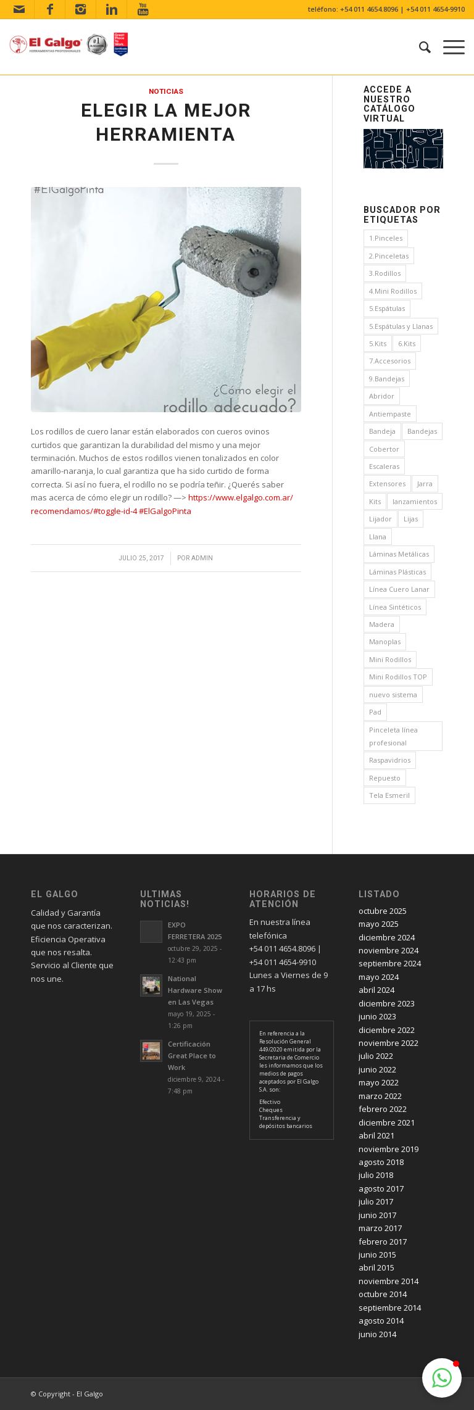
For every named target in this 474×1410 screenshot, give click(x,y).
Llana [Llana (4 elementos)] (377, 536)
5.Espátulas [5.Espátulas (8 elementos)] (387, 308)
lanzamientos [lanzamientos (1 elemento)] (415, 501)
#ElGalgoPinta (165, 510)
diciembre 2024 (387, 937)
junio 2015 (377, 1254)
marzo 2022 (380, 1095)
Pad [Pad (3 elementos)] (375, 711)
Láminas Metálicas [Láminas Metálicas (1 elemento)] (399, 553)
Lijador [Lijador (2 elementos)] (380, 518)
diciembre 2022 (387, 1029)
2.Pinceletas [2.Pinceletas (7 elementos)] (389, 255)
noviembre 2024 (388, 950)
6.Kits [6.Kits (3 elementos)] (406, 343)
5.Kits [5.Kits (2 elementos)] (377, 343)
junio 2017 (377, 1215)
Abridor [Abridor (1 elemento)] (381, 395)
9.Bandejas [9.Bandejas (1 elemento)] (386, 378)
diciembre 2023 (387, 1003)
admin (202, 558)
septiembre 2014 (390, 1307)
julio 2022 (376, 1055)
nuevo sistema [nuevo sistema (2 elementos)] (393, 694)
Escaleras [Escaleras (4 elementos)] (384, 466)
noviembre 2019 (388, 1149)
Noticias (166, 91)
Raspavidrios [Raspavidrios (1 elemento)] (389, 760)
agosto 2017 (381, 1188)
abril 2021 (376, 1135)
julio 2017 (376, 1201)
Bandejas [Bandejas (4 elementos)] (422, 431)
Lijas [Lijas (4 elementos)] (411, 518)
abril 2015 (376, 1267)
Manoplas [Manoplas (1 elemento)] (385, 641)
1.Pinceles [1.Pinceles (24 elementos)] (385, 238)
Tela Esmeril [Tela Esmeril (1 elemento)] (389, 795)
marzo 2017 (380, 1228)
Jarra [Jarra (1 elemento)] (425, 483)
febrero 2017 (383, 1241)
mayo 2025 (379, 923)
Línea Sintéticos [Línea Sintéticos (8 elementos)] (395, 607)
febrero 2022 (383, 1108)
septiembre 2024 (390, 963)
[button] (442, 1378)
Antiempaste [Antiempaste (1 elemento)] (390, 413)
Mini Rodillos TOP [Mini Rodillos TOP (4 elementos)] (398, 676)
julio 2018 (376, 1174)
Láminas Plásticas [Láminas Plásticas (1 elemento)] (397, 571)
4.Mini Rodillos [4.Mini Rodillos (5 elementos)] (393, 291)
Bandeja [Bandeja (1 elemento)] (382, 431)
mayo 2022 (379, 1082)
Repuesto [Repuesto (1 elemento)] (385, 777)
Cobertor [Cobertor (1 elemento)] (384, 449)
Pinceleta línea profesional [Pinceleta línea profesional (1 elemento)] (393, 736)
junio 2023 (377, 1016)
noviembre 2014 (388, 1281)
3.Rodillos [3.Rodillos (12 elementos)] (385, 273)
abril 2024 (376, 989)
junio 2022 (377, 1069)
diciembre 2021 (387, 1122)
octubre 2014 (383, 1294)
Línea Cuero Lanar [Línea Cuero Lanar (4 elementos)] (399, 589)
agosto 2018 (381, 1161)
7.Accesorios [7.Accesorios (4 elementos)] (389, 360)
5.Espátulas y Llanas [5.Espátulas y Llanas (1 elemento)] (401, 326)
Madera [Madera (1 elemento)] (381, 624)
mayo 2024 (379, 976)
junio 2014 (377, 1334)
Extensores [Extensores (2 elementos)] (387, 483)
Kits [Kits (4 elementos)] (375, 501)
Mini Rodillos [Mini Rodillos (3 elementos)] (390, 659)
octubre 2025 (383, 910)
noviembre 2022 (388, 1042)
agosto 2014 (381, 1320)
